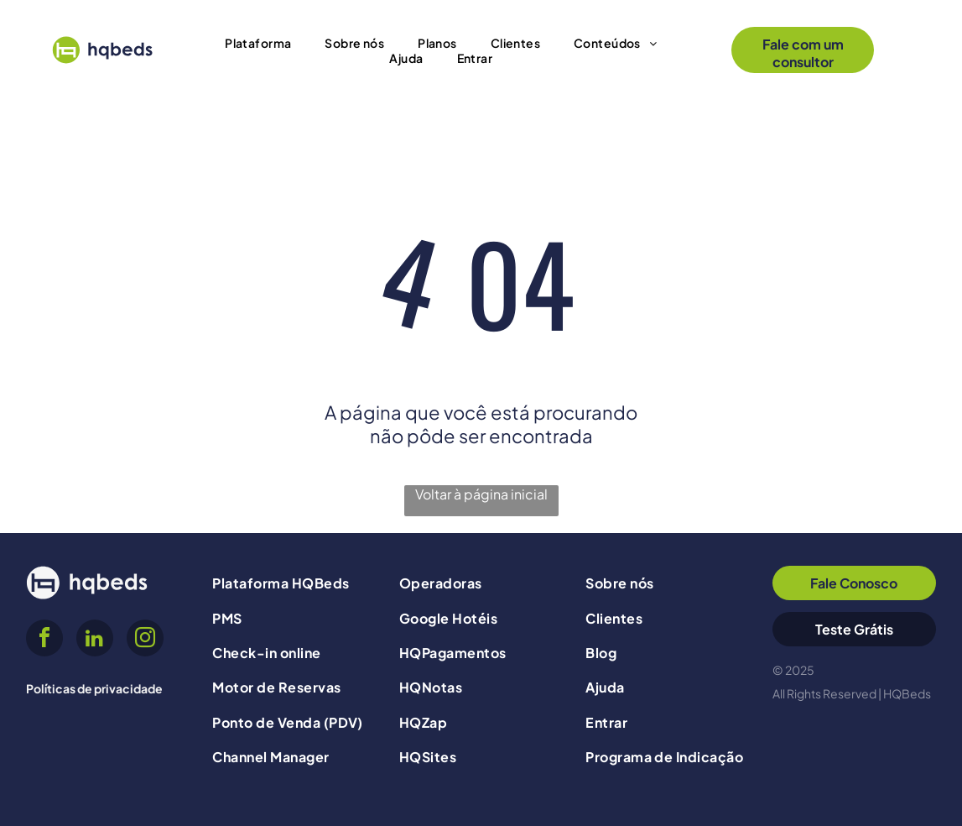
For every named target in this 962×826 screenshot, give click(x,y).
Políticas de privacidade (94, 688)
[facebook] (44, 640)
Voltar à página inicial (481, 494)
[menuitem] (258, 42)
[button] (258, 42)
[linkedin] (94, 640)
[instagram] (145, 640)
